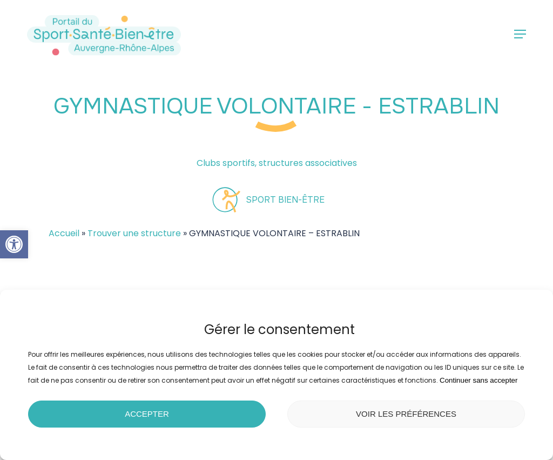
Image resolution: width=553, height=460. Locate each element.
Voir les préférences (406, 413)
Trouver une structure (134, 233)
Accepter (147, 413)
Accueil (64, 233)
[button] (14, 244)
